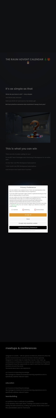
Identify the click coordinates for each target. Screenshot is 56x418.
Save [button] (28, 219)
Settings (14, 206)
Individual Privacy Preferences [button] (28, 227)
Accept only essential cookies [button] (28, 223)
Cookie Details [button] (23, 230)
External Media (39, 209)
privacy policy (15, 204)
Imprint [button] (33, 230)
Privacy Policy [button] (29, 230)
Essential (14, 209)
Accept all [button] (28, 215)
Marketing (26, 209)
